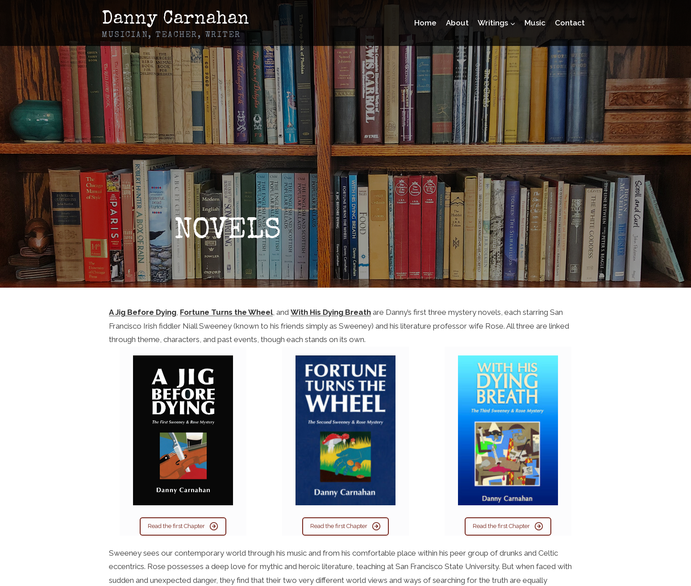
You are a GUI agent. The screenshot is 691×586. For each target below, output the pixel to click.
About (457, 22)
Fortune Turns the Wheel (226, 312)
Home (425, 22)
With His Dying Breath (331, 312)
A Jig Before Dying (142, 312)
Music (534, 22)
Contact (570, 22)
